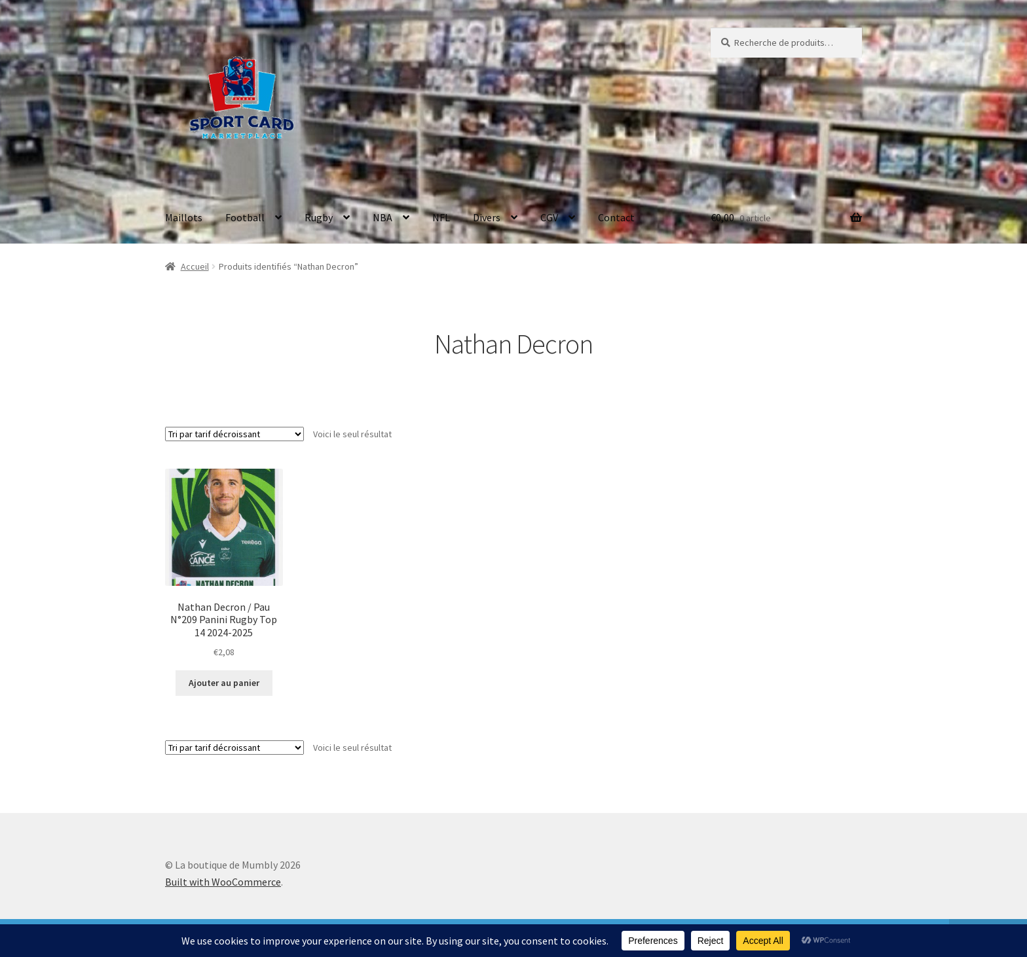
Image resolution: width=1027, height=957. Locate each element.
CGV (549, 217)
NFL (441, 217)
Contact (616, 217)
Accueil (195, 266)
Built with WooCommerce (223, 881)
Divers (486, 217)
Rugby (319, 217)
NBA (382, 217)
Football (245, 217)
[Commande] (234, 434)
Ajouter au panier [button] (224, 683)
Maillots (183, 217)
